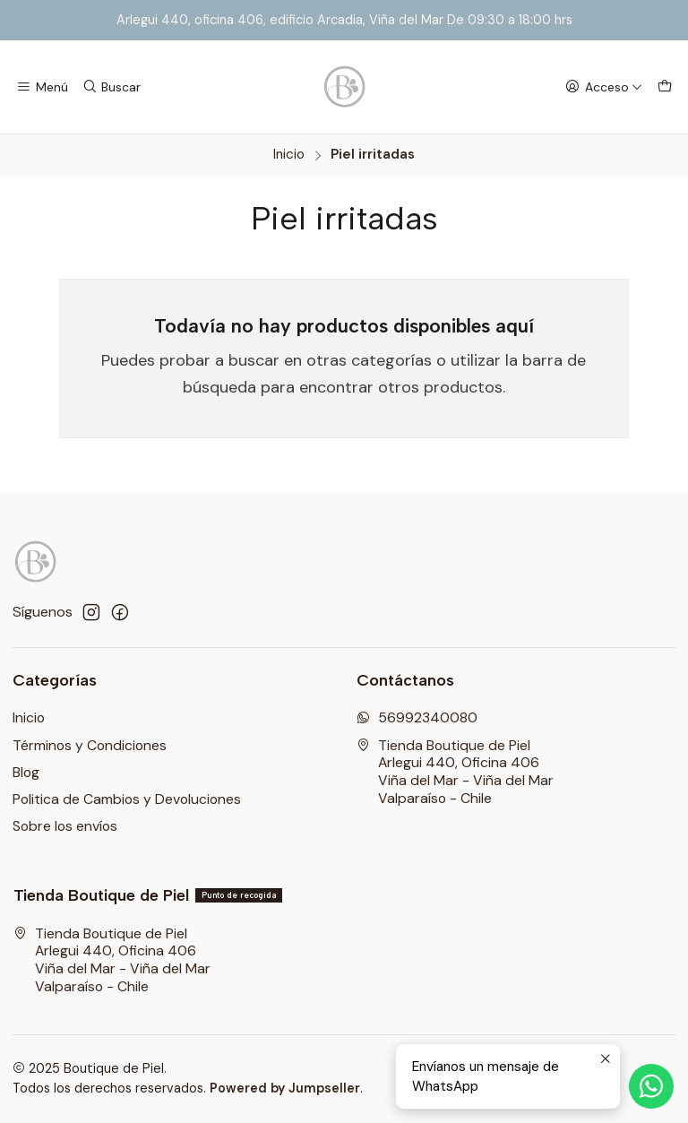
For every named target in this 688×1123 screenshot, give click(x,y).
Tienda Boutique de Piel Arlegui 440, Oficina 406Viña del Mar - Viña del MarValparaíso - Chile (455, 772)
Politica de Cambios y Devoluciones (127, 799)
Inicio (289, 154)
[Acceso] (603, 86)
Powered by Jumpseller (285, 1088)
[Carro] (664, 86)
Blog (26, 772)
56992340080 (417, 717)
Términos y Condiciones (90, 745)
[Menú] (43, 86)
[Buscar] (111, 86)
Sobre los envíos (65, 825)
